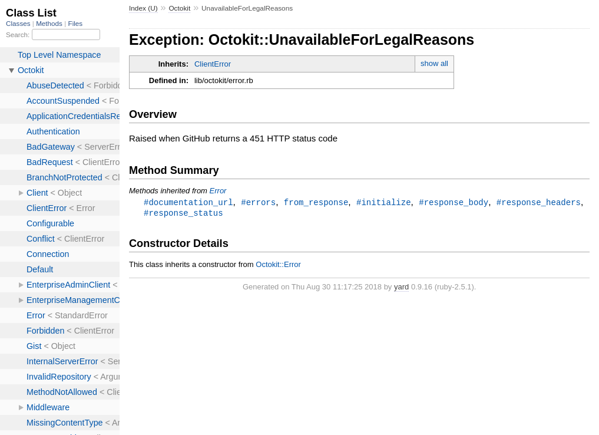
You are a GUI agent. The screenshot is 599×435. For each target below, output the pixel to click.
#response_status (183, 213)
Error (218, 190)
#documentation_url (188, 202)
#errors (258, 202)
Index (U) (143, 8)
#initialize (383, 202)
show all (434, 63)
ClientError (212, 64)
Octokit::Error (278, 265)
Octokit (179, 8)
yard (401, 288)
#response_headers (539, 202)
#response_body (453, 202)
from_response (316, 202)
